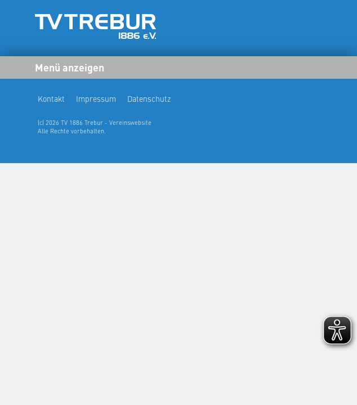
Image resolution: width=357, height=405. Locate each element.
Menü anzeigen (69, 67)
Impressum (96, 98)
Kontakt (51, 98)
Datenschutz (149, 98)
